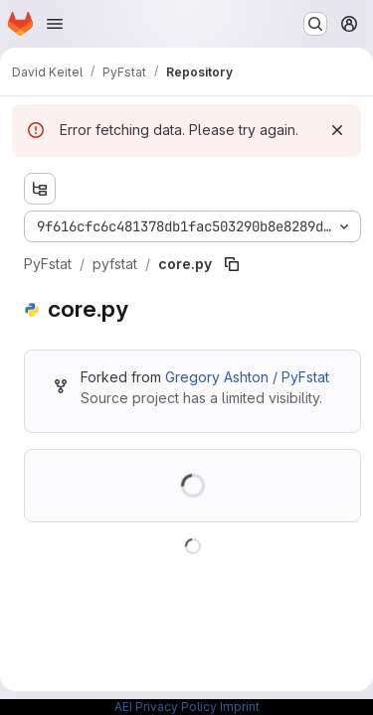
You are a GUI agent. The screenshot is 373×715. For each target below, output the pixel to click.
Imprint (240, 706)
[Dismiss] (337, 130)
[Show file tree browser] (40, 189)
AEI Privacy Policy (165, 706)
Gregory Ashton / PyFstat (247, 376)
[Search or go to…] (315, 24)
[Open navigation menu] (55, 24)
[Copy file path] (232, 264)
